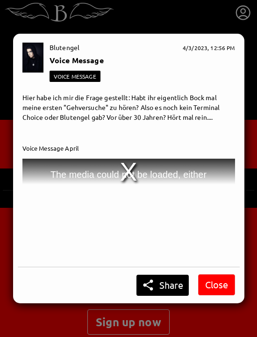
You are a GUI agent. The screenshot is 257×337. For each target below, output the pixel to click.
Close (216, 284)
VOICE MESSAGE (75, 76)
